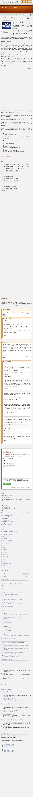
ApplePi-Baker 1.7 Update (9, 7)
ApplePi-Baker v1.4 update (11, 191)
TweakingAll (10, 2)
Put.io (4, 664)
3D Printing (5, 537)
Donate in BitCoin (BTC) (10, 146)
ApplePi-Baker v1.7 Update (9, 18)
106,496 (27, 576)
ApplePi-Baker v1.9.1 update (12, 170)
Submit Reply (7, 483)
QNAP (4, 560)
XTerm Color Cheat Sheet (8, 601)
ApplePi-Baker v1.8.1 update (12, 176)
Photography (5, 558)
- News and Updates (8, 521)
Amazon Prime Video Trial (8, 749)
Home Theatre (5, 547)
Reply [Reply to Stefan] (4, 314)
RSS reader (17, 480)
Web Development (6, 567)
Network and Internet (7, 552)
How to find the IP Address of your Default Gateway (13, 594)
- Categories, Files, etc (9, 523)
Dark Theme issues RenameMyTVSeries (10, 655)
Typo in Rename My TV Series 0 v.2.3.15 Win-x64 (12, 652)
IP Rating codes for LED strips (9, 602)
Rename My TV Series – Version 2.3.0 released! (12, 585)
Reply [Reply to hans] (5, 335)
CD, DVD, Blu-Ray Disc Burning (8, 540)
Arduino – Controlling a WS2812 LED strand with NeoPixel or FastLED (16, 612)
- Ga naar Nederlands (10, 531)
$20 (29, 137)
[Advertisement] (16, 88)
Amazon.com (19, 736)
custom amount (6, 138)
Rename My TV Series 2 (8, 622)
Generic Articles (6, 542)
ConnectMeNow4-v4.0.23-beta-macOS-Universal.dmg (13, 691)
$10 (27, 137)
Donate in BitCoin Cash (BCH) (11, 150)
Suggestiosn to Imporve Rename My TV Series (12, 653)
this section (15, 370)
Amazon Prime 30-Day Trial (9, 745)
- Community (7, 524)
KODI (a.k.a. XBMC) (6, 677)
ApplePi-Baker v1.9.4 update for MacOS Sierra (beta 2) (17, 164)
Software (4, 561)
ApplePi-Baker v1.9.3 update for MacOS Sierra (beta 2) (17, 166)
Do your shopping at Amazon (11, 134)
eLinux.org (20, 369)
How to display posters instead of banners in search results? (14, 645)
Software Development (7, 563)
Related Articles (6, 156)
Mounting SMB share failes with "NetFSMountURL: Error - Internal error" (16, 648)
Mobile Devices (5, 549)
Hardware (4, 545)
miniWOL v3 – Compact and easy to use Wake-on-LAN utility (14, 589)
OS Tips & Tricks (6, 556)
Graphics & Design (6, 544)
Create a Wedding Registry (9, 750)
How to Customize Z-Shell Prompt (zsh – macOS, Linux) (13, 599)
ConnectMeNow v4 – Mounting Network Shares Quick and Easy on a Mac (16, 592)
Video (4, 565)
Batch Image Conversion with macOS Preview (12, 598)
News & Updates (5, 32)
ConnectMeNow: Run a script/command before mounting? (14, 646)
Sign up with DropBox (9, 143)
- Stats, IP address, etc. (9, 526)
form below (24, 303)
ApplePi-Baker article (9, 58)
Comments (4, 299)
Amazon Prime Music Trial (8, 748)
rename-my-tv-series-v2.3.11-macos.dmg (10, 710)
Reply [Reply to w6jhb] (4, 357)
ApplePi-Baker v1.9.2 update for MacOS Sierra (15, 168)
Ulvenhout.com (6, 661)
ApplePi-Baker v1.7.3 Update (12, 180)
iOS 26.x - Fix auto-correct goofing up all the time (12, 642)
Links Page (5, 684)
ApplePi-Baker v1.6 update (11, 186)
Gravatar (20, 487)
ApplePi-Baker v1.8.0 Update (12, 178)
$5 (25, 137)
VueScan (4, 667)
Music (4, 551)
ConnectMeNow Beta (7, 644)
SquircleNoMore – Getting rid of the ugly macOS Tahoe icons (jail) (15, 583)
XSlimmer (5, 673)
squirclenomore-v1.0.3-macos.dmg (9, 698)
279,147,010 (26, 575)
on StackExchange (11, 438)
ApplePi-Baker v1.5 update (11, 188)
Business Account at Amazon (9, 744)
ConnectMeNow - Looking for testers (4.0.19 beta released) (14, 651)
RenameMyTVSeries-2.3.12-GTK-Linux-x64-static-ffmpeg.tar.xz (14, 713)
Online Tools (5, 554)
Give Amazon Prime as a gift (9, 746)
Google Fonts (5, 681)
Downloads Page (20, 58)
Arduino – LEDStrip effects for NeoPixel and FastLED (13, 617)
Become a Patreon (9, 141)
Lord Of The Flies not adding (9, 656)
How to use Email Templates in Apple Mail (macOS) (13, 603)
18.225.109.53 (26, 573)
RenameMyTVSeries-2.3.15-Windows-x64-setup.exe (12, 703)
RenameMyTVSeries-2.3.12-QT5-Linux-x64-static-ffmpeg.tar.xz (14, 719)
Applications (5, 538)
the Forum (13, 456)
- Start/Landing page (8, 520)
